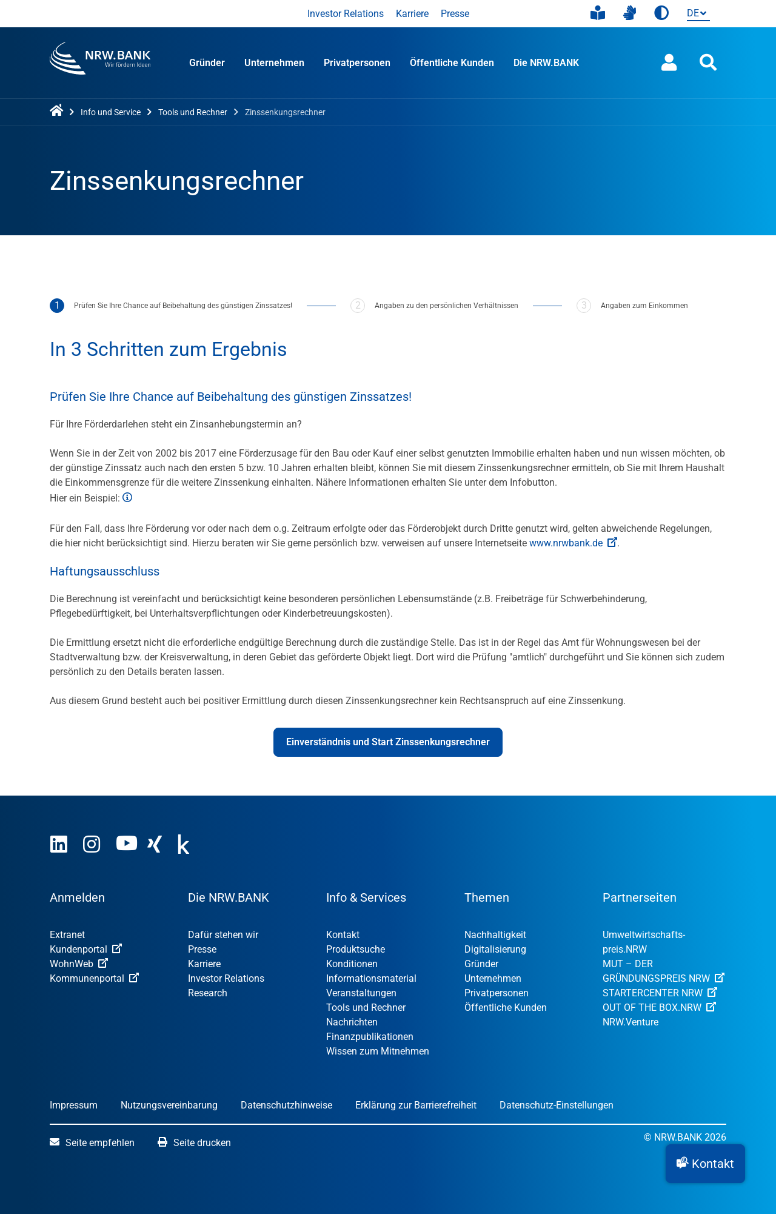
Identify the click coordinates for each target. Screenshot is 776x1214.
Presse (455, 13)
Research (207, 993)
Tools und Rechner (366, 1007)
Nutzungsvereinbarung (169, 1105)
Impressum (74, 1105)
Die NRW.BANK (546, 63)
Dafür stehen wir (223, 935)
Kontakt (343, 935)
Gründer (207, 63)
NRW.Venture (630, 1022)
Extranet (67, 935)
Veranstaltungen (361, 993)
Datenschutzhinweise (286, 1105)
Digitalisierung (495, 949)
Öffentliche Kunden (452, 63)
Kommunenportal (94, 978)
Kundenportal (86, 949)
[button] (705, 1163)
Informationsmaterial (371, 978)
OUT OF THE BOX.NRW (659, 1007)
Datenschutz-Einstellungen (557, 1105)
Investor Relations (345, 13)
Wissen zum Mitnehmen (377, 1051)
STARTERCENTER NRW (660, 993)
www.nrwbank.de (573, 543)
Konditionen (352, 964)
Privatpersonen (357, 63)
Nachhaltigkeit (495, 935)
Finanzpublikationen (369, 1036)
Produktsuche (355, 949)
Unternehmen (274, 63)
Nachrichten (352, 1022)
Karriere (412, 13)
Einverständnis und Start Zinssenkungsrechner (388, 742)
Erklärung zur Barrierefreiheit (416, 1105)
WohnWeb (79, 964)
